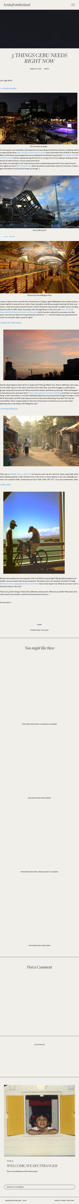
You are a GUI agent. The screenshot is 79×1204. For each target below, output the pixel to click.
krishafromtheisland (17, 4)
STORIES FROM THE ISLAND (39, 630)
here (46, 315)
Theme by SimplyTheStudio (64, 1200)
